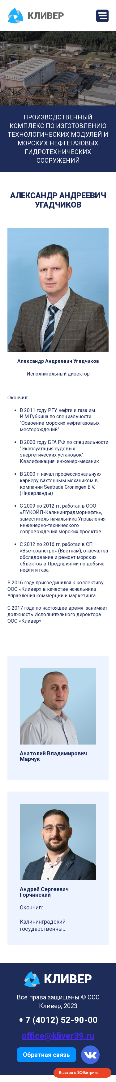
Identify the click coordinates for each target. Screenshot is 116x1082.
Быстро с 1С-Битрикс (78, 1073)
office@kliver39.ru (58, 1036)
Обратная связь (46, 1054)
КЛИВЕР (35, 15)
